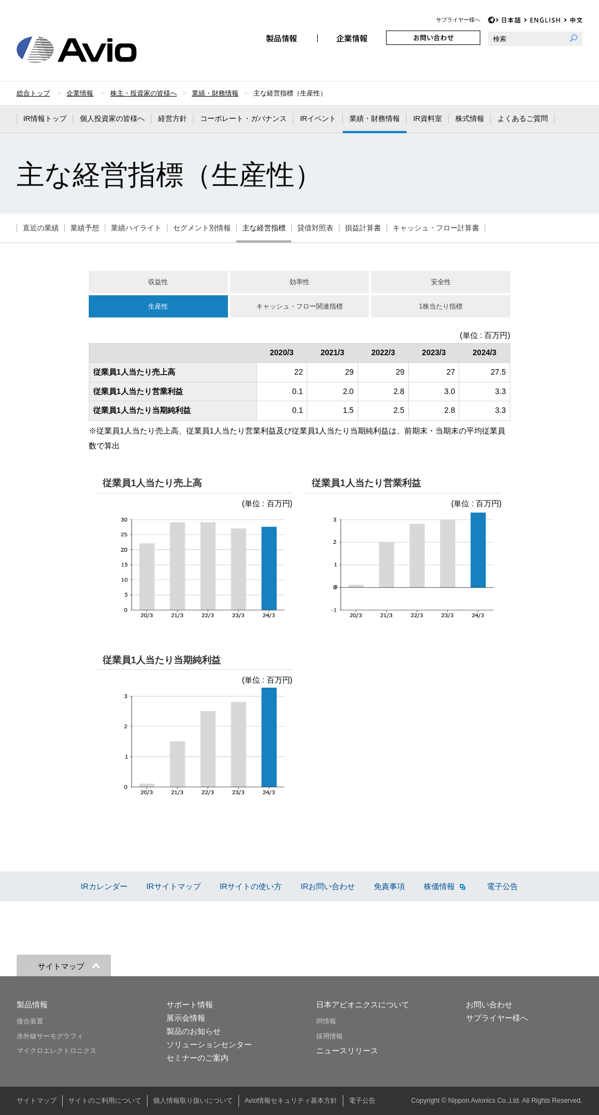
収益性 (158, 282)
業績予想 (84, 228)
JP (508, 20)
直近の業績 (41, 228)
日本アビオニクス (90, 50)
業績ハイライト (136, 228)
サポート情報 (189, 1004)
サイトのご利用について (104, 1100)
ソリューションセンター (209, 1044)
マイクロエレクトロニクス (57, 1051)
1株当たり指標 (441, 306)
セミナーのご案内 (197, 1057)
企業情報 (351, 38)
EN (542, 20)
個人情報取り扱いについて (193, 1100)
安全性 (441, 282)
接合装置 (30, 1021)
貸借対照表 (315, 228)
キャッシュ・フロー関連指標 (299, 306)
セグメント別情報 (202, 228)
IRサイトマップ (173, 886)
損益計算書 (363, 228)
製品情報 (282, 38)
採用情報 (329, 1036)
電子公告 (502, 886)
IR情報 (326, 1021)
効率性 (299, 282)
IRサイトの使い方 (251, 886)
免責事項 (389, 886)
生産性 (158, 306)
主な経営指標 (264, 228)
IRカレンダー (104, 886)
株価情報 (444, 886)
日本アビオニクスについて (362, 1004)
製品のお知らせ (193, 1031)
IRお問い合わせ (328, 886)
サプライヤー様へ (458, 20)
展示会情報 (185, 1017)
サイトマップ (37, 1100)
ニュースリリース (347, 1050)
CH (573, 20)
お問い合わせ (433, 38)
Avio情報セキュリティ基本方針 (291, 1100)
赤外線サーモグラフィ (50, 1036)
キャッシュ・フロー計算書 (436, 228)
